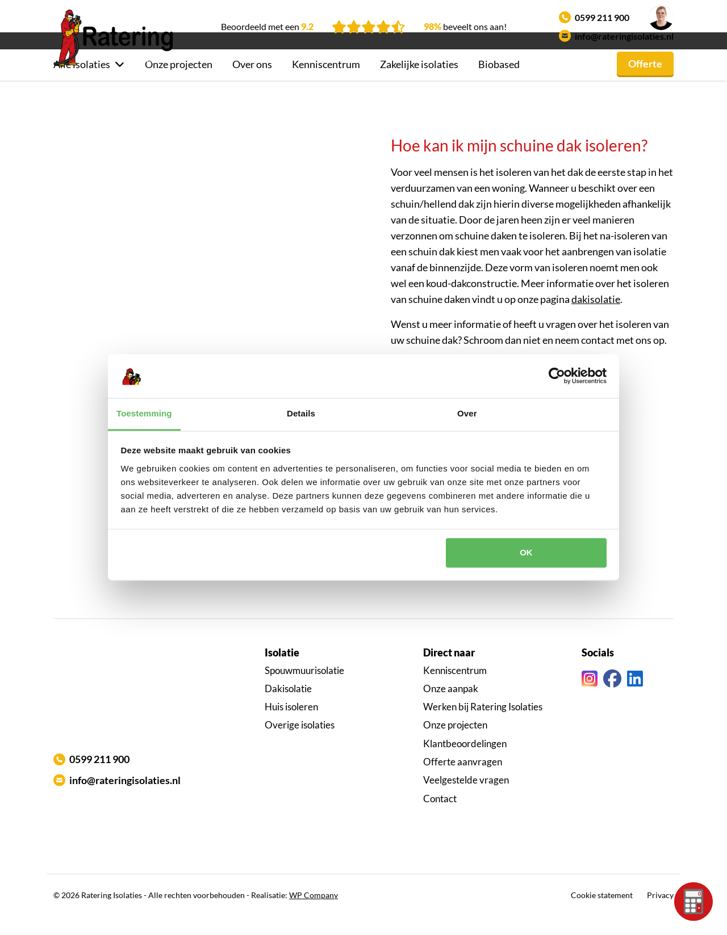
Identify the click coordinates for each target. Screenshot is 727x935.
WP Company (313, 914)
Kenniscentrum (326, 83)
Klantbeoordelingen (465, 763)
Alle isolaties (81, 83)
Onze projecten (178, 83)
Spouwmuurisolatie (304, 690)
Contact (440, 818)
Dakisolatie (288, 708)
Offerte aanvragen (462, 781)
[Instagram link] (590, 698)
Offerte (645, 83)
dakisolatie (595, 319)
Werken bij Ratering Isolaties (482, 726)
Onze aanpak (450, 708)
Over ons (252, 83)
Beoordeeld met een (267, 26)
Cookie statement (602, 914)
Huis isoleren (291, 726)
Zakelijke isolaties (419, 83)
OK (526, 553)
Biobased (499, 83)
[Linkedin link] (635, 698)
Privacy (660, 914)
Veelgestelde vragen (466, 799)
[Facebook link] (612, 698)
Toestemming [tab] (144, 413)
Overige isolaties (300, 744)
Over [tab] (467, 413)
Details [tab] (301, 413)
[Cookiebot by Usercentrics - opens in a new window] (557, 376)
